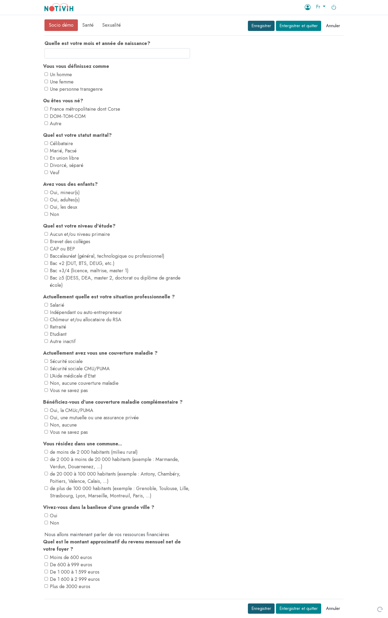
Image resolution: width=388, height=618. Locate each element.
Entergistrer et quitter (298, 26)
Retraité (58, 326)
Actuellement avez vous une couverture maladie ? (100, 353)
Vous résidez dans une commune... (82, 443)
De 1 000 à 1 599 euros (74, 571)
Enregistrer (261, 26)
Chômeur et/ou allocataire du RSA (85, 319)
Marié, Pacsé (63, 150)
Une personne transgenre (76, 89)
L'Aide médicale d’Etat (73, 375)
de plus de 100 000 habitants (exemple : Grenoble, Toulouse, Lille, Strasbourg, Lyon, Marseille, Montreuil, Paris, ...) (120, 492)
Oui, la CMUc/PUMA (71, 410)
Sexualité (111, 25)
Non (54, 214)
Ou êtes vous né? (63, 100)
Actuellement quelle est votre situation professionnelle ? (109, 296)
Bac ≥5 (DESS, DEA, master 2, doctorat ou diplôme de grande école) (115, 281)
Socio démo (61, 25)
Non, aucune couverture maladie (84, 383)
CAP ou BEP (62, 248)
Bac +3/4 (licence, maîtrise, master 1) (89, 270)
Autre (55, 123)
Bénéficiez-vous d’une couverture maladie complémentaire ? (113, 402)
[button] (320, 7)
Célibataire (61, 143)
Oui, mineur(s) (65, 192)
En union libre (64, 158)
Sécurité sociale (66, 361)
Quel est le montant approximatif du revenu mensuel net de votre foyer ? (112, 545)
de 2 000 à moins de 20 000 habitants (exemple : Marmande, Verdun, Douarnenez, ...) (114, 463)
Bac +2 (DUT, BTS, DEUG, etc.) (82, 263)
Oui (53, 515)
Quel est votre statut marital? (77, 135)
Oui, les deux (63, 207)
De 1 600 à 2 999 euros (75, 579)
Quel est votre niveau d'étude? (79, 225)
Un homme (61, 74)
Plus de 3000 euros (70, 586)
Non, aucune (63, 424)
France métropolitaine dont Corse (85, 109)
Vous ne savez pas (69, 390)
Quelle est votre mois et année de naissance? (97, 43)
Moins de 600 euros (71, 557)
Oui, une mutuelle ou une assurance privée (94, 417)
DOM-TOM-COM (68, 116)
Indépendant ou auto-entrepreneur (86, 312)
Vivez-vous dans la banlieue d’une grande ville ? (98, 507)
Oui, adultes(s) (65, 199)
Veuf (54, 172)
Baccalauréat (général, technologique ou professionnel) (107, 256)
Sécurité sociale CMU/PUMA (80, 368)
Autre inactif (62, 341)
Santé (87, 25)
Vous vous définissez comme (76, 66)
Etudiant (58, 334)
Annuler (333, 26)
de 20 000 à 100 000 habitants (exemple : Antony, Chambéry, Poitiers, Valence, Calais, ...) (115, 477)
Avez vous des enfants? (70, 184)
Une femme (62, 81)
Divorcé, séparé (66, 165)
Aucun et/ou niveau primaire (80, 234)
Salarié (57, 305)
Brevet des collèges (70, 241)
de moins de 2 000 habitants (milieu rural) (94, 452)
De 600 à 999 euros (71, 564)
